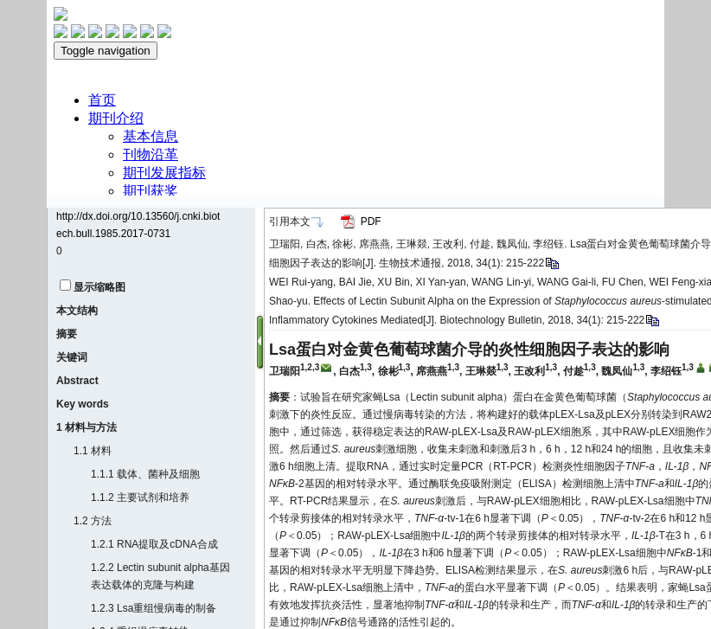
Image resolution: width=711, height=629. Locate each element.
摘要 (66, 334)
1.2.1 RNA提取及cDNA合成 (154, 544)
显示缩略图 (99, 287)
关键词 (71, 357)
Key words (82, 404)
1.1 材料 (93, 451)
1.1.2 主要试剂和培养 (140, 497)
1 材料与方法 (86, 427)
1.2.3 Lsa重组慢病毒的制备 (153, 608)
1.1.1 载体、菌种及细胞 (145, 474)
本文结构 (77, 311)
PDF (371, 221)
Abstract (77, 381)
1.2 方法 (93, 521)
